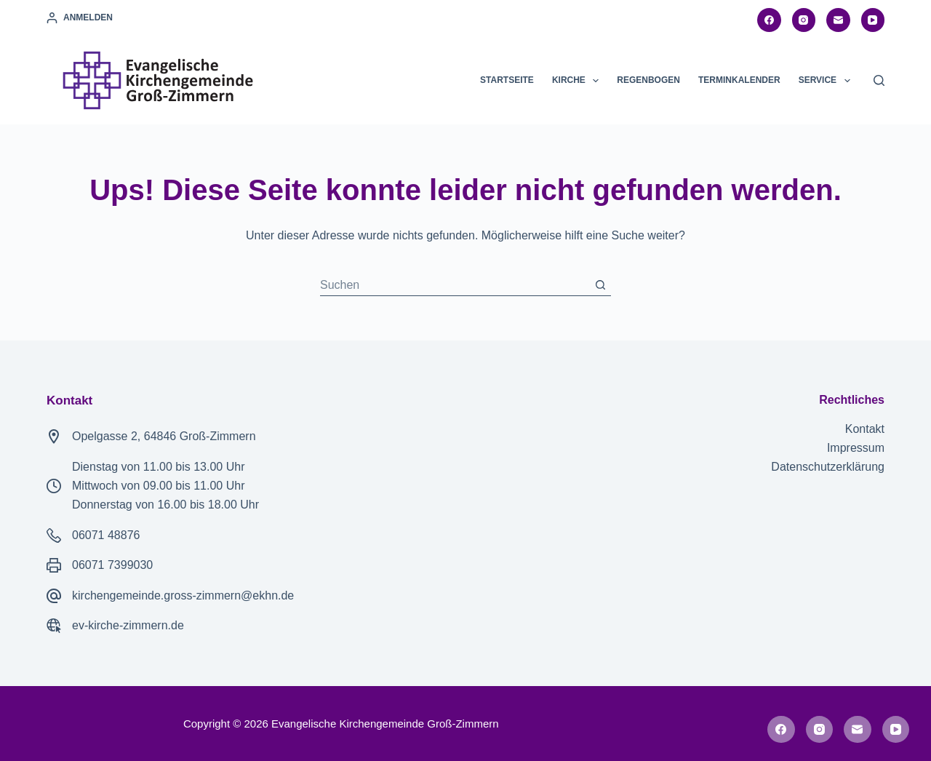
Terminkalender (739, 80)
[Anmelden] (80, 18)
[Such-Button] (600, 285)
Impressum (855, 448)
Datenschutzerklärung (827, 467)
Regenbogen (648, 80)
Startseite (507, 80)
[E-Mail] (838, 20)
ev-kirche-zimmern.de (128, 625)
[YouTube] (873, 20)
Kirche (578, 80)
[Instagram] (804, 20)
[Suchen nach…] (454, 285)
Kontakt (864, 429)
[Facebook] (769, 20)
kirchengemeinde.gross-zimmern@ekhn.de (183, 595)
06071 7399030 (112, 565)
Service (827, 80)
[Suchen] (879, 80)
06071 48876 (106, 535)
